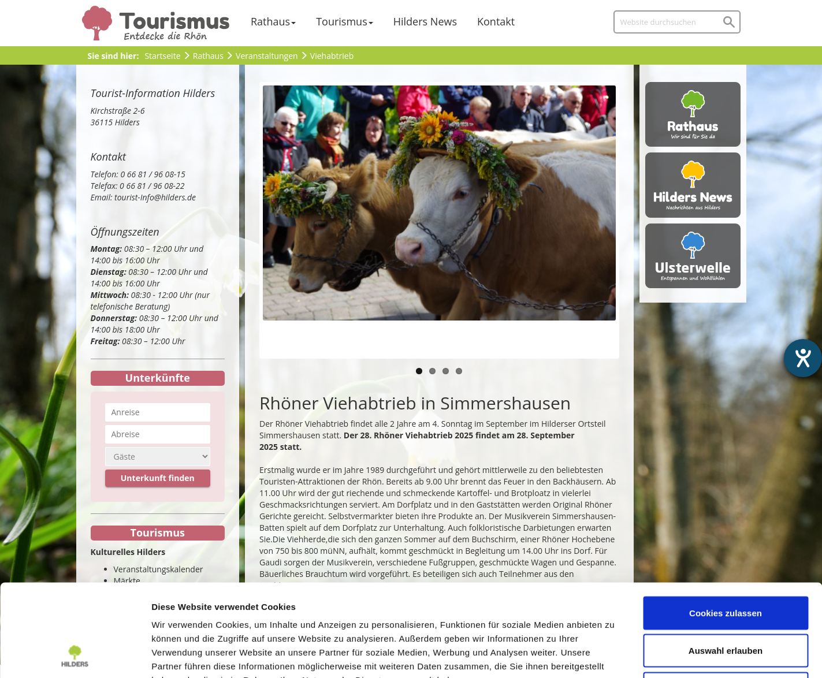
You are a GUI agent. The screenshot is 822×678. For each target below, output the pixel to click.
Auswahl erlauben (726, 564)
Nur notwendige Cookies (725, 602)
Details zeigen (614, 655)
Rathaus (270, 21)
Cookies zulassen (725, 526)
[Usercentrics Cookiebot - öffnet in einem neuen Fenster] (74, 655)
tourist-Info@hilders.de (155, 197)
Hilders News (425, 21)
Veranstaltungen (266, 55)
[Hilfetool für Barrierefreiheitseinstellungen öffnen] (803, 358)
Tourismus (341, 21)
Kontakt (496, 21)
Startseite (162, 55)
